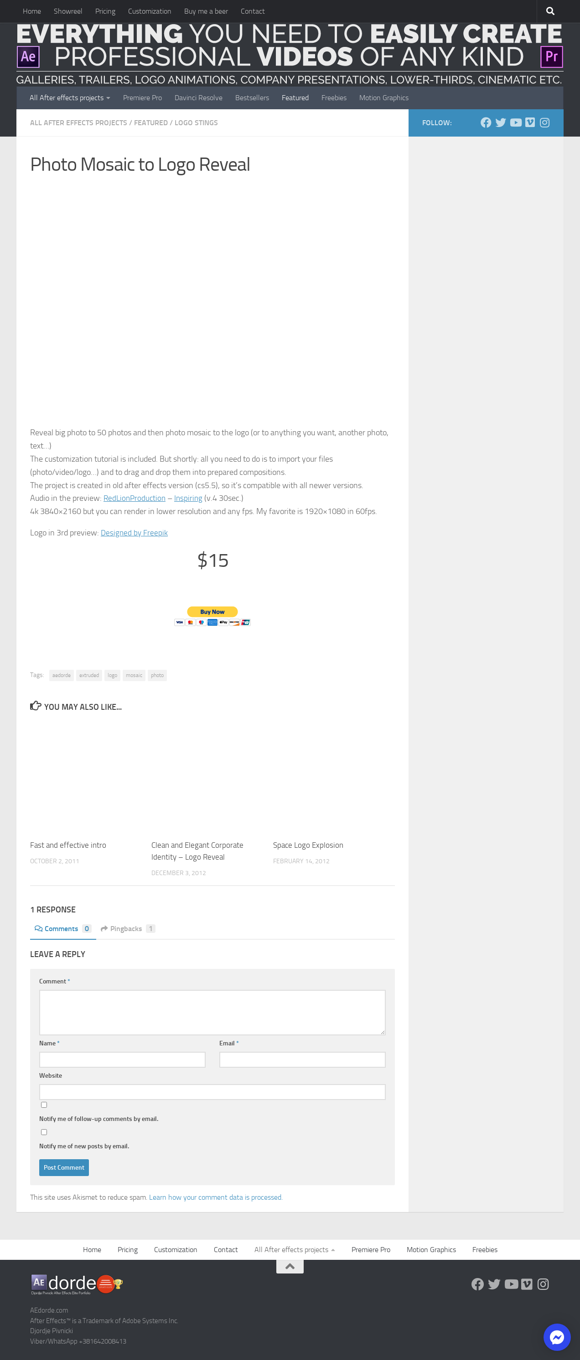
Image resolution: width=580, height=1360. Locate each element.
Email (229, 1043)
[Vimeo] (529, 122)
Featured (295, 97)
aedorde (61, 675)
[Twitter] (500, 122)
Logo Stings (196, 122)
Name (49, 1043)
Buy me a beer (206, 11)
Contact (253, 11)
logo (112, 675)
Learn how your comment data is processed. (216, 1197)
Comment (54, 981)
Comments (63, 928)
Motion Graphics (384, 97)
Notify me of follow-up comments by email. (98, 1119)
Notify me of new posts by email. (84, 1146)
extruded (89, 675)
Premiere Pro (142, 97)
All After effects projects (67, 97)
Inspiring (191, 498)
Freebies (334, 97)
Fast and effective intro (68, 845)
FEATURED (151, 122)
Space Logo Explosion (308, 845)
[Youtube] (515, 122)
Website (50, 1076)
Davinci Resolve (199, 97)
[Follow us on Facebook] (486, 122)
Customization (149, 11)
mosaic (134, 675)
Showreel (68, 11)
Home (32, 11)
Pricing (105, 11)
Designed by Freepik (135, 533)
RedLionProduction (136, 498)
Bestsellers (252, 97)
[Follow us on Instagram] (544, 122)
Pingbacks (128, 928)
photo (157, 675)
